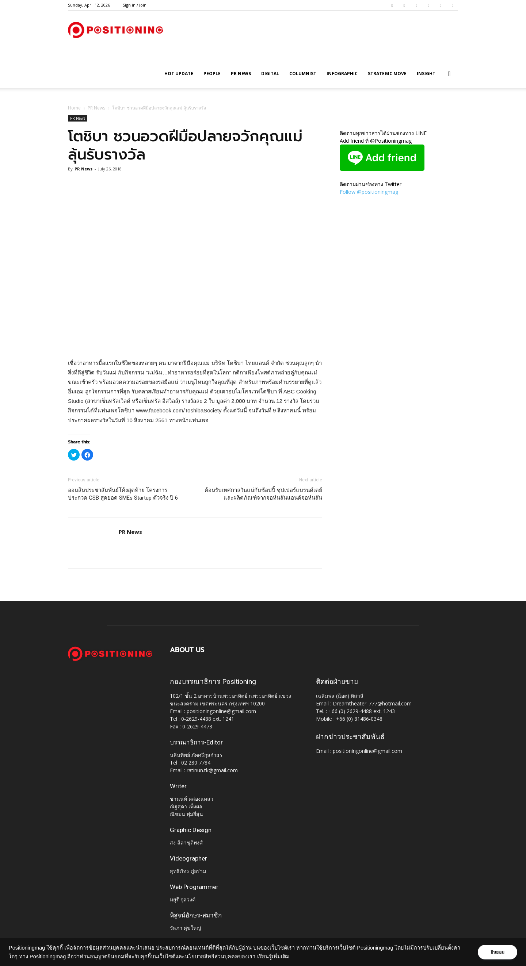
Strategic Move (387, 73)
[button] (449, 74)
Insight (426, 73)
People (212, 73)
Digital (270, 73)
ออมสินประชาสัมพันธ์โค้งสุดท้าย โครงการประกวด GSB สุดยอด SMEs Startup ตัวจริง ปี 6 (123, 494)
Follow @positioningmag (369, 191)
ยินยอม (497, 952)
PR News (241, 73)
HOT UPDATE (178, 73)
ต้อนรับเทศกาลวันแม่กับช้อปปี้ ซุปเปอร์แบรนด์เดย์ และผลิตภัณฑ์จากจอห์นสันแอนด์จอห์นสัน (263, 494)
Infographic (342, 73)
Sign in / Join (134, 5)
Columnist (302, 73)
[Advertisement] (195, 340)
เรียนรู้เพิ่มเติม (273, 956)
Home (74, 108)
